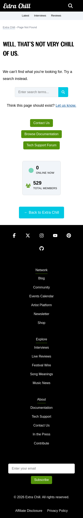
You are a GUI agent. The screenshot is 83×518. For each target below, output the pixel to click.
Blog (41, 278)
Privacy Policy (57, 510)
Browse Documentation (41, 134)
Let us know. (66, 105)
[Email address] (41, 468)
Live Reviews (41, 356)
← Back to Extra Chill (41, 212)
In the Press (41, 434)
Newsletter (41, 314)
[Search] (63, 92)
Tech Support (41, 416)
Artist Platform (41, 305)
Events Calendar (41, 296)
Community (41, 287)
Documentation (41, 407)
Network (41, 270)
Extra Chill (16, 6)
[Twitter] (28, 239)
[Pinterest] (68, 239)
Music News (41, 383)
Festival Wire (41, 365)
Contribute (41, 443)
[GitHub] (41, 252)
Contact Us (41, 123)
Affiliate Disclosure (28, 510)
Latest (25, 15)
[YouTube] (56, 239)
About (41, 399)
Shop (41, 323)
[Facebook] (15, 239)
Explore (41, 339)
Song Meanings (41, 374)
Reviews (56, 15)
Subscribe (41, 480)
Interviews (40, 15)
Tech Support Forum (41, 145)
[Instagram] (42, 239)
